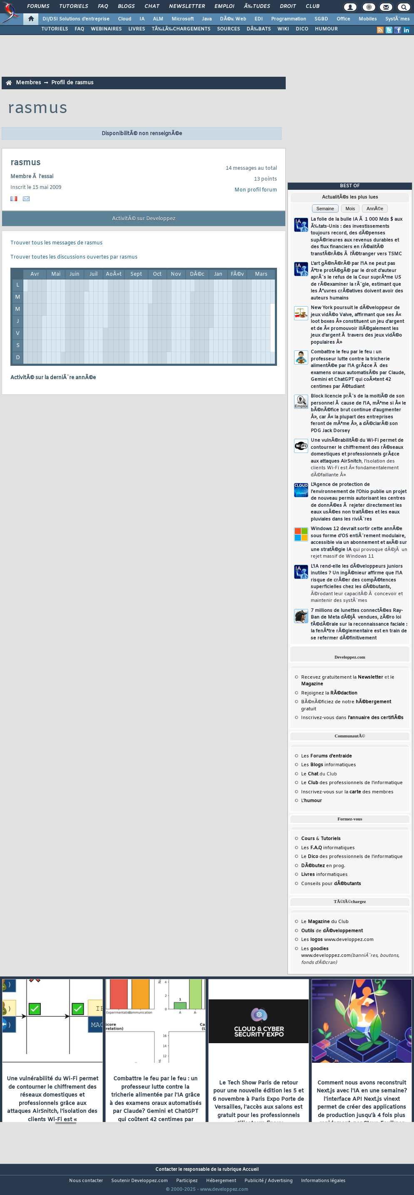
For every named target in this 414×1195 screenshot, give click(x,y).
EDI (258, 19)
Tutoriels (73, 6)
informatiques (324, 875)
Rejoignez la (329, 693)
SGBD (321, 19)
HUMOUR (326, 29)
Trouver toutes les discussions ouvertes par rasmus (73, 257)
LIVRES (136, 29)
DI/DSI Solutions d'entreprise (76, 19)
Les (326, 756)
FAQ (103, 6)
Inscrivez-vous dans (352, 718)
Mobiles (368, 19)
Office (343, 19)
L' (311, 801)
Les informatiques (328, 765)
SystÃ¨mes (397, 19)
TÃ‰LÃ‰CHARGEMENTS (181, 29)
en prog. (323, 866)
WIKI (283, 29)
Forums (38, 6)
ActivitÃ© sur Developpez (143, 219)
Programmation (288, 19)
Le (309, 774)
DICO (302, 29)
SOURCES (228, 29)
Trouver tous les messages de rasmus (56, 243)
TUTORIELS (54, 29)
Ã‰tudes (257, 6)
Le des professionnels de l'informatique (352, 783)
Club (312, 6)
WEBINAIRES (106, 29)
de (332, 931)
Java (207, 19)
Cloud (124, 19)
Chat (152, 6)
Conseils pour (331, 884)
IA (142, 19)
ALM (158, 19)
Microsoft (183, 19)
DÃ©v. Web (233, 19)
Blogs (126, 6)
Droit (288, 6)
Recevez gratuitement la (342, 677)
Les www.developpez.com (337, 940)
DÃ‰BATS (259, 29)
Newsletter (186, 6)
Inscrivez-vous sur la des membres (347, 792)
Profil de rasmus (72, 82)
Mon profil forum (255, 190)
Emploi (224, 6)
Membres (28, 82)
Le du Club (325, 922)
